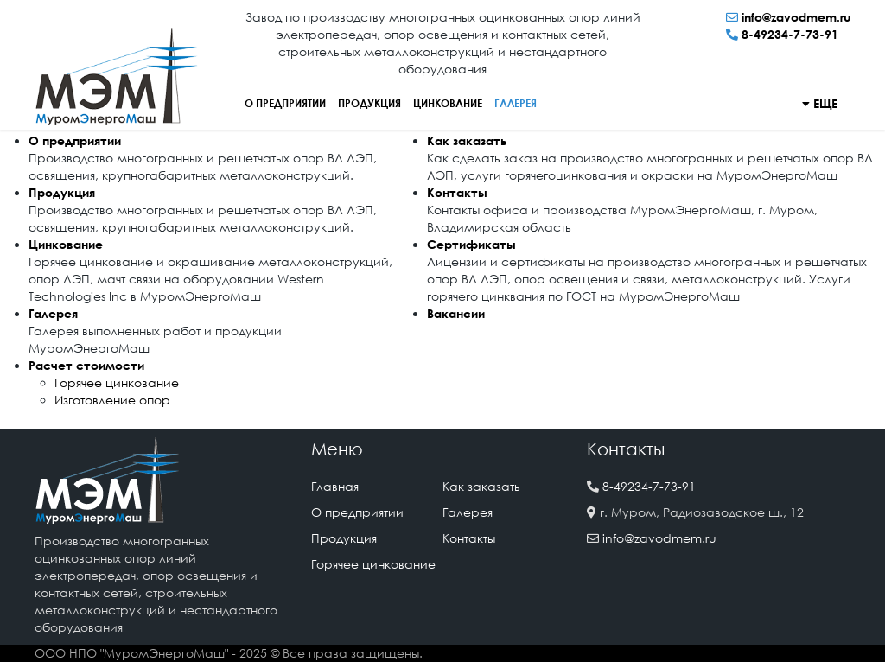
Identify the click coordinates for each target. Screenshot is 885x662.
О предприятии (285, 103)
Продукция (369, 103)
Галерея (515, 103)
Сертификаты (471, 244)
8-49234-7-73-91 (790, 34)
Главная (335, 486)
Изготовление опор (112, 399)
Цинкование (447, 103)
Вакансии (456, 313)
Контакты (457, 192)
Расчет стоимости (86, 365)
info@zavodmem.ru (796, 17)
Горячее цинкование (116, 382)
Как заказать (466, 140)
